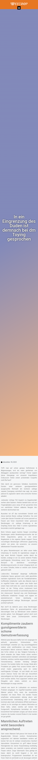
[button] (19, 8)
